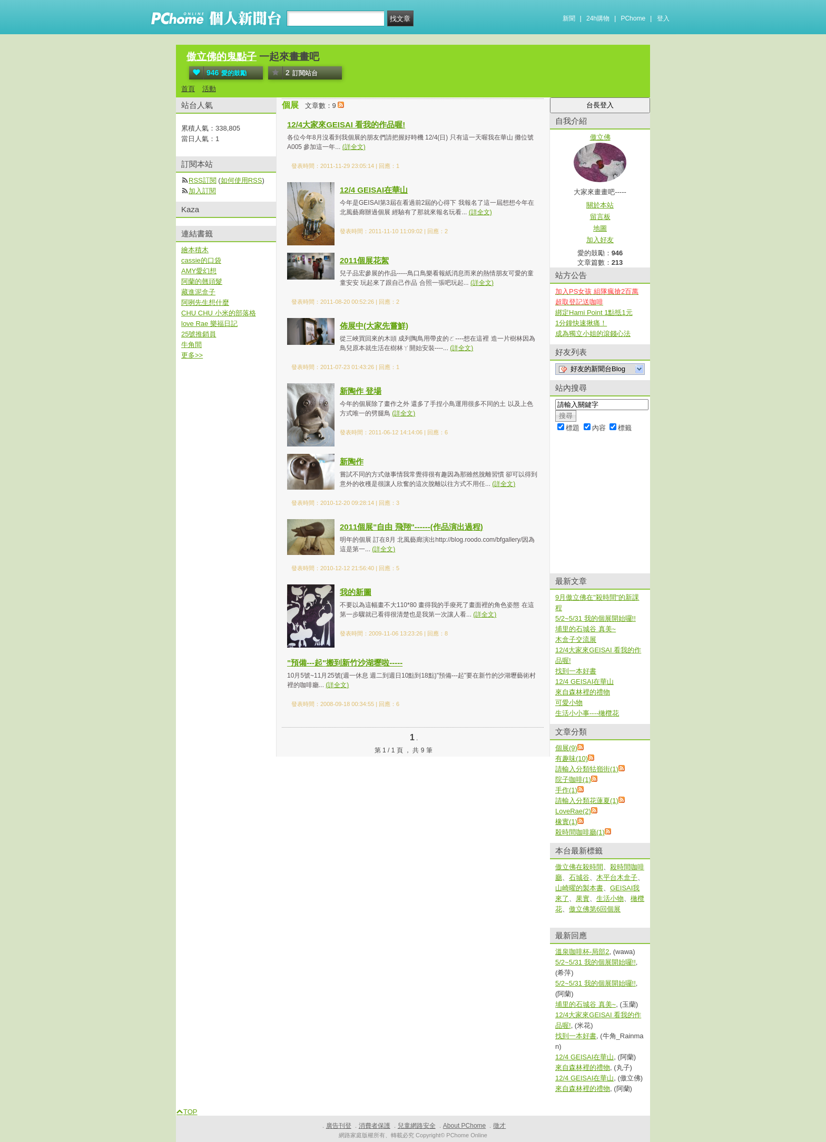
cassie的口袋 (201, 260)
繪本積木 (195, 250)
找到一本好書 (575, 671)
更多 (192, 355)
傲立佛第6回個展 (595, 909)
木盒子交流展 (575, 639)
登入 (663, 18)
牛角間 (191, 345)
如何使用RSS (241, 180)
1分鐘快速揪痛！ (581, 323)
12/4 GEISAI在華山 (374, 189)
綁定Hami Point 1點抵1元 (594, 312)
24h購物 (597, 18)
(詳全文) (354, 147)
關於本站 (600, 205)
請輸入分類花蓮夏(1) (586, 801)
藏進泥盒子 (198, 292)
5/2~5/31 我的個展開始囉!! (595, 618)
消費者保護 (374, 1125)
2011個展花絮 (364, 260)
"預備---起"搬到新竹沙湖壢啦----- (344, 662)
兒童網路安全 (417, 1125)
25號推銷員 (198, 334)
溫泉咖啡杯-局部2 (582, 952)
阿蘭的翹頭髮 (201, 281)
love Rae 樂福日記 (209, 323)
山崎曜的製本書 (579, 888)
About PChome (464, 1125)
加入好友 (600, 240)
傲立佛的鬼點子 (221, 56)
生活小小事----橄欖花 (587, 713)
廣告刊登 (338, 1125)
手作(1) (566, 790)
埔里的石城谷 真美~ (585, 629)
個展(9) (566, 748)
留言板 (600, 217)
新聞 (569, 18)
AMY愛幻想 (199, 271)
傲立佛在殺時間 (579, 867)
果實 (582, 898)
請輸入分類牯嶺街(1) (586, 769)
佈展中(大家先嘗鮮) (374, 325)
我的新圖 (355, 592)
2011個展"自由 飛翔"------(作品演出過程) (411, 526)
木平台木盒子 (616, 877)
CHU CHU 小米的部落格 (218, 313)
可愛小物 (569, 703)
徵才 (499, 1125)
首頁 (188, 89)
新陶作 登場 (360, 390)
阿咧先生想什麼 (205, 302)
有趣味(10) (571, 758)
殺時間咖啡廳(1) (580, 832)
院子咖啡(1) (573, 779)
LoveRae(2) (573, 811)
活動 (209, 89)
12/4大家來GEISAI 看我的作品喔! (346, 124)
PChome (633, 18)
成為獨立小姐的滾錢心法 (593, 333)
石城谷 (579, 877)
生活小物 (610, 898)
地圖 (600, 228)
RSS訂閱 (203, 180)
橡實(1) (566, 822)
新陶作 (351, 461)
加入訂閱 (202, 191)
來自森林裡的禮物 (582, 692)
